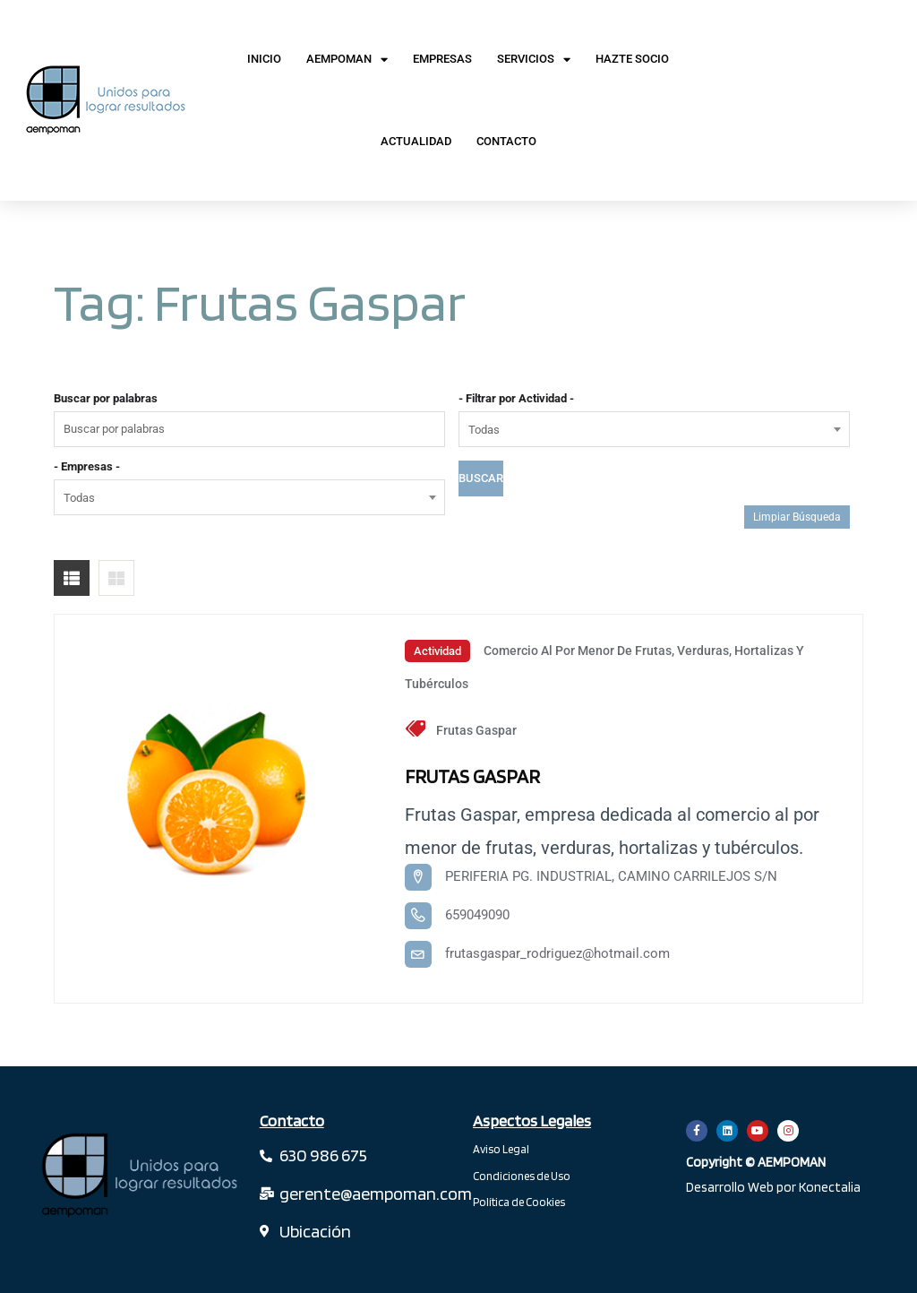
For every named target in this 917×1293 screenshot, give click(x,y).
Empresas (442, 58)
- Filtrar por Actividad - (516, 398)
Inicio (264, 58)
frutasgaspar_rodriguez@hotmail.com (557, 953)
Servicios (533, 59)
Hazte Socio (632, 58)
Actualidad (416, 141)
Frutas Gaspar (476, 730)
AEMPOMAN (347, 59)
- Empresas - (87, 466)
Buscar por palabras (106, 398)
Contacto (506, 141)
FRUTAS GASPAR (473, 776)
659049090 (477, 915)
